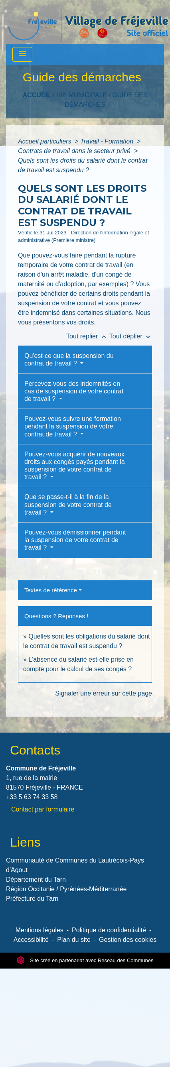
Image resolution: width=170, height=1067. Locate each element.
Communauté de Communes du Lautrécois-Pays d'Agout (75, 865)
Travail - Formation (107, 141)
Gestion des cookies (127, 939)
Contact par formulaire (42, 809)
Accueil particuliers (45, 141)
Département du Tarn (36, 879)
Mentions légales (39, 930)
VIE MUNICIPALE (81, 95)
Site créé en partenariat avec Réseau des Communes (85, 960)
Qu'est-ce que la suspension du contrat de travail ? (69, 359)
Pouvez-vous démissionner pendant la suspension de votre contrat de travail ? (75, 540)
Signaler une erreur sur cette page (103, 693)
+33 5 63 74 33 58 (31, 797)
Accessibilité (31, 939)
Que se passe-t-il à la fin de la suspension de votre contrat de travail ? (68, 504)
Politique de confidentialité (109, 930)
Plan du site (74, 939)
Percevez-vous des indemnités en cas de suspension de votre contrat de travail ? (73, 391)
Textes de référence (50, 590)
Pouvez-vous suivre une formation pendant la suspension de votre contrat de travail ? (72, 426)
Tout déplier (130, 336)
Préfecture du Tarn (32, 898)
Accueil (37, 95)
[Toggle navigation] (22, 54)
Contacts (35, 750)
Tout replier (87, 336)
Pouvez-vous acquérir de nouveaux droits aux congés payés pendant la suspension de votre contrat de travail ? (74, 466)
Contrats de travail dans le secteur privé (75, 150)
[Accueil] (88, 22)
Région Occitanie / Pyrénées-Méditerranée (66, 889)
